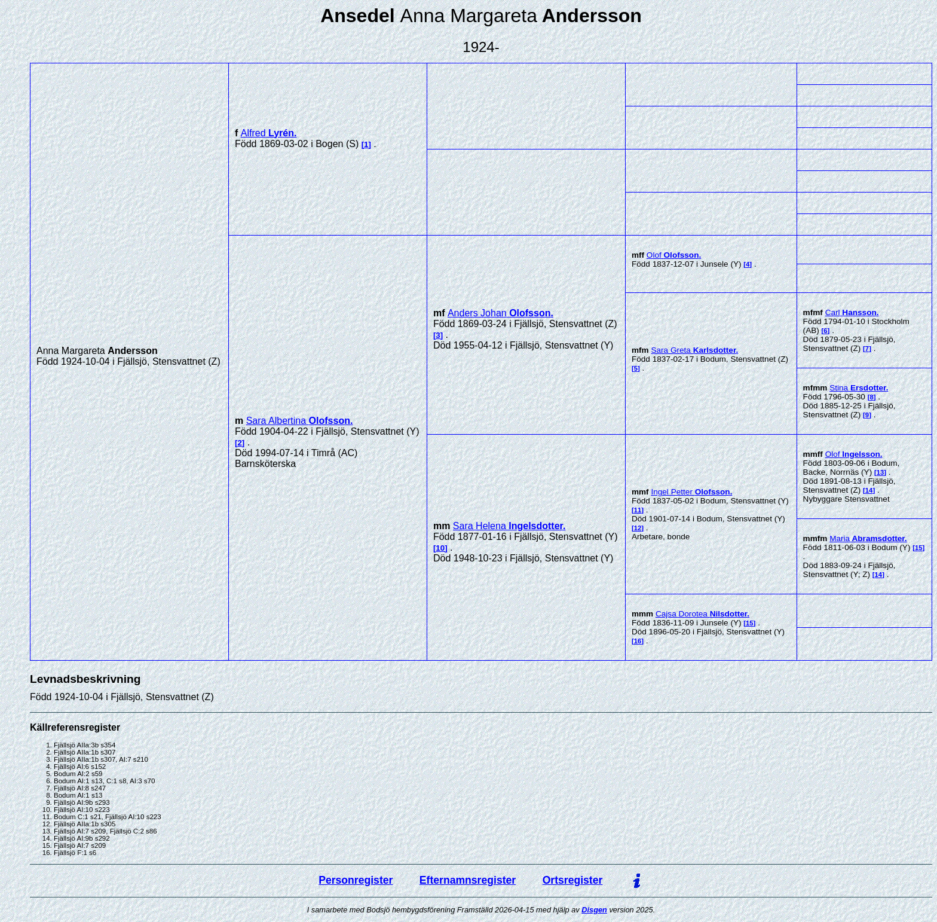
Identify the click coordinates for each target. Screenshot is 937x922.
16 (638, 641)
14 (869, 490)
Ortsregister (573, 880)
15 (919, 547)
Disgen (594, 909)
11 (638, 510)
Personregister (356, 880)
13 (880, 472)
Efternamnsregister (467, 880)
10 (440, 548)
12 (638, 528)
